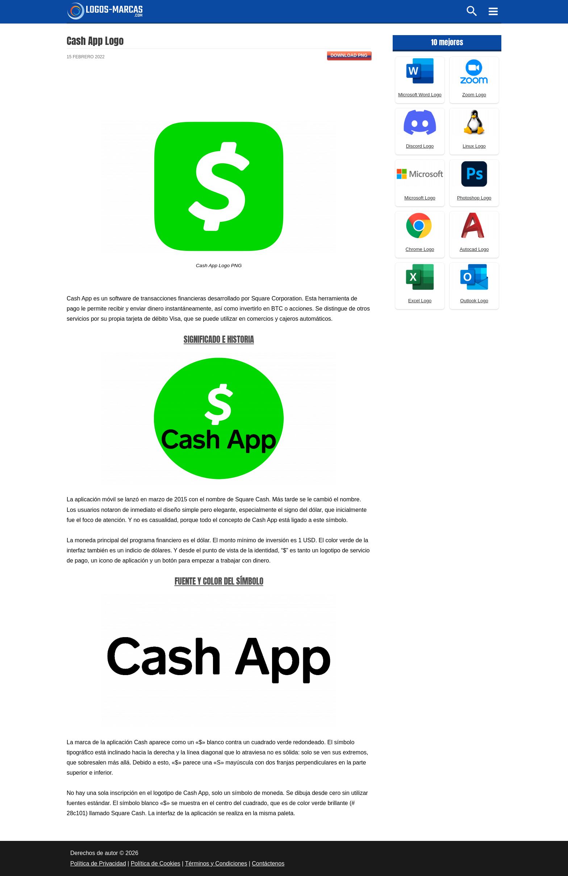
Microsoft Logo (419, 198)
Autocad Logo (474, 249)
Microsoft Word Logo (420, 94)
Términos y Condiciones (216, 863)
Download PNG (349, 55)
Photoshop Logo (474, 198)
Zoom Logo (474, 94)
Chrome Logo (420, 249)
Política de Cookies (155, 863)
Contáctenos (268, 863)
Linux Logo (474, 146)
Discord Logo (420, 146)
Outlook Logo (474, 300)
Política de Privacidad (98, 863)
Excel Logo (419, 300)
